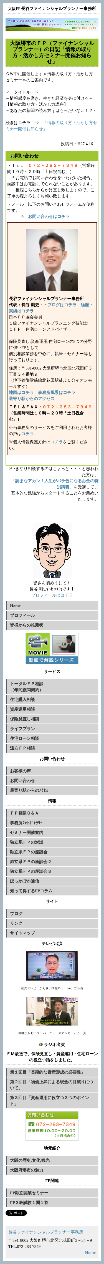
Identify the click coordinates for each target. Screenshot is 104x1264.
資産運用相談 (22, 709)
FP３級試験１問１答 (29, 1202)
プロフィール (22, 615)
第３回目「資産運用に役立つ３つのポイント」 (49, 1100)
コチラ (27, 433)
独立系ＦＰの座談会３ (31, 871)
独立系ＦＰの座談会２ (31, 862)
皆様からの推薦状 (26, 625)
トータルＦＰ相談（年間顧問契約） (26, 687)
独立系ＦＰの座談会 (28, 852)
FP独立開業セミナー (29, 1193)
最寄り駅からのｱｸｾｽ (29, 790)
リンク (16, 923)
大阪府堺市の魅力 (26, 1170)
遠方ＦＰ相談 (22, 748)
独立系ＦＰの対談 (26, 842)
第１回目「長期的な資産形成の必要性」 (47, 1072)
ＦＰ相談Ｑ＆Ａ (24, 813)
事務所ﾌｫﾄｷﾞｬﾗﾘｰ (26, 823)
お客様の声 (20, 771)
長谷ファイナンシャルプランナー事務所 (45, 1232)
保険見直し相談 (24, 719)
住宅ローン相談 (24, 738)
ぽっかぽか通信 (24, 881)
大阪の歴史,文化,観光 (30, 1160)
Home (15, 606)
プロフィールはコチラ (52, 595)
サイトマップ (22, 933)
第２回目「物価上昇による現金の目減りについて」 (51, 1085)
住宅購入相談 (22, 699)
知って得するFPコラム (31, 891)
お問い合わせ (22, 780)
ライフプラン (22, 729)
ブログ (16, 913)
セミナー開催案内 (26, 832)
